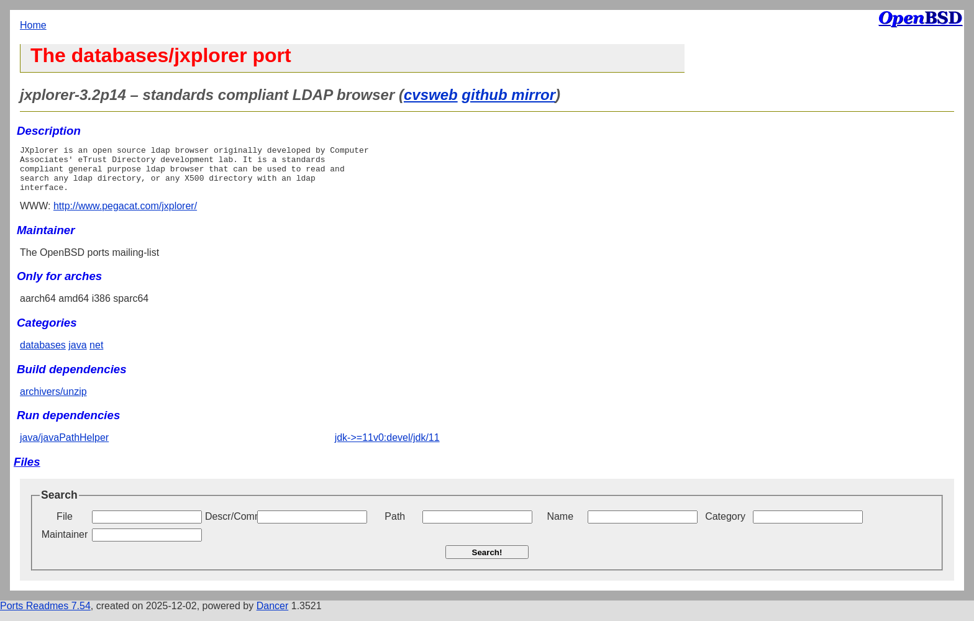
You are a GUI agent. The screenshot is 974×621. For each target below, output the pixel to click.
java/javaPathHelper (64, 447)
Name (560, 525)
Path (395, 525)
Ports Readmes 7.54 (45, 615)
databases (43, 354)
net (96, 354)
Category (725, 525)
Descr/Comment (230, 525)
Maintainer (65, 543)
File (65, 525)
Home (33, 25)
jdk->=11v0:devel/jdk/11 (387, 447)
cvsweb (431, 94)
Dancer (273, 615)
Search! (487, 561)
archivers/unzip (53, 401)
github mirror (508, 94)
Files (27, 471)
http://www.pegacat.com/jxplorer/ (125, 215)
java (77, 354)
